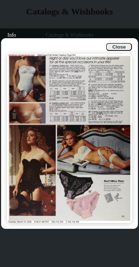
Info (11, 35)
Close (119, 47)
